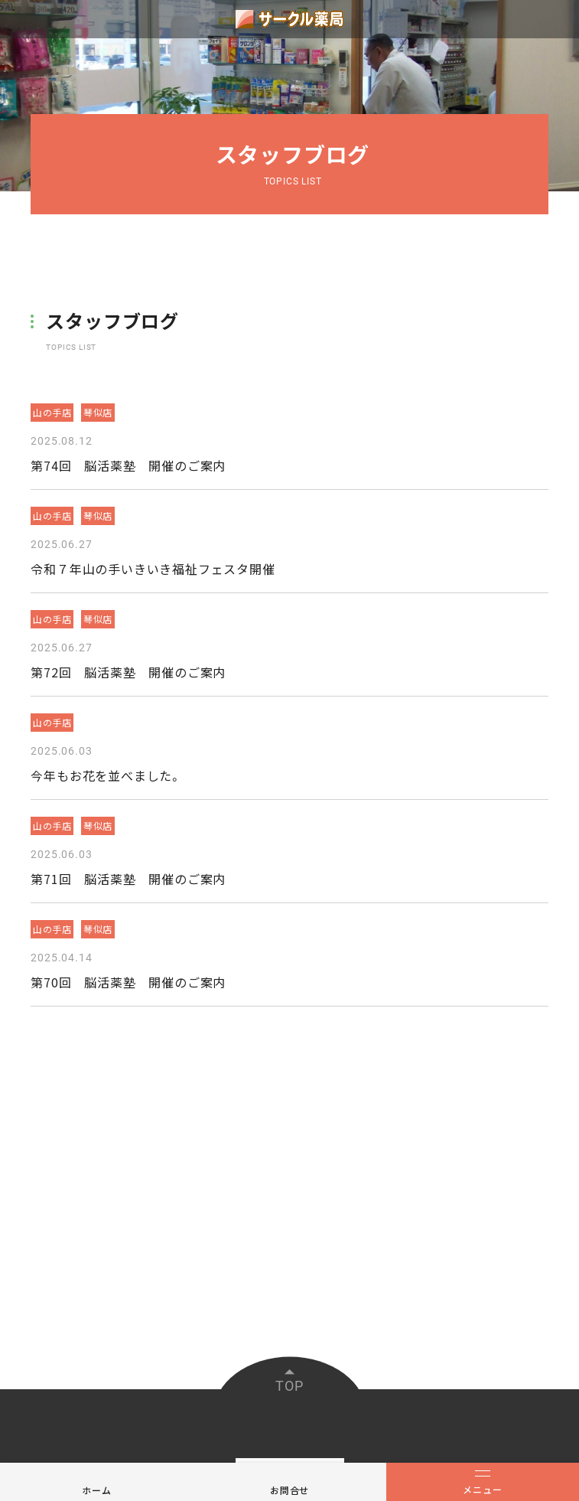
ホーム (96, 1489)
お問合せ (289, 1489)
